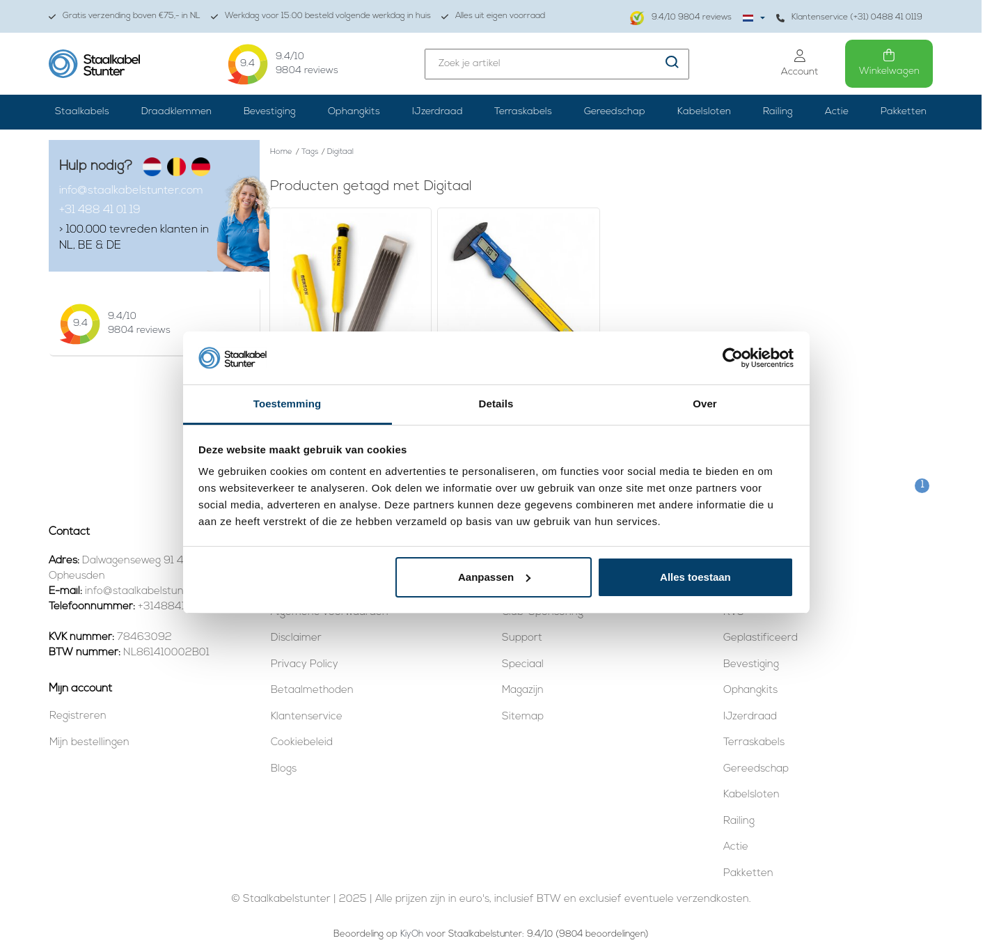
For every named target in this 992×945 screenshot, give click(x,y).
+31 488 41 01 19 (100, 210)
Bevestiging (270, 112)
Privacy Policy (304, 664)
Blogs (284, 769)
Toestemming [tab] (287, 403)
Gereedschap (614, 112)
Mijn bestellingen (89, 742)
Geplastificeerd (760, 638)
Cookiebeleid (302, 742)
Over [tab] (705, 403)
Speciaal (523, 664)
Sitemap (523, 717)
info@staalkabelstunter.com (131, 190)
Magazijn (523, 690)
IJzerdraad (437, 112)
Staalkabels (82, 112)
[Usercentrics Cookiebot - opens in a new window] (733, 357)
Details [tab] (496, 403)
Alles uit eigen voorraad (493, 16)
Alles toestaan (695, 577)
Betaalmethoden (312, 690)
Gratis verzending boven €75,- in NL (124, 16)
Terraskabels (523, 112)
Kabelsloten (704, 112)
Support (522, 638)
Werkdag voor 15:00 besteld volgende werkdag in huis (321, 16)
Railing (778, 112)
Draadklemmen (176, 112)
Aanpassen (494, 577)
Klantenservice (307, 717)
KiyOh (411, 934)
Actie (837, 112)
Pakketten (904, 112)
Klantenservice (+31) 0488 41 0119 (849, 17)
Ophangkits (354, 112)
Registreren (78, 716)
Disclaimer (296, 638)
